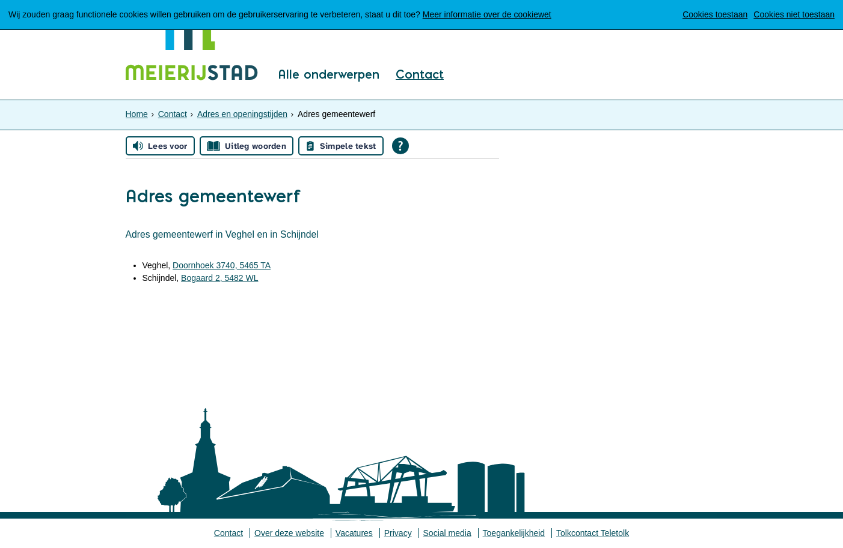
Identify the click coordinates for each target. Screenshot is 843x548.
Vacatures (354, 533)
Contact (420, 75)
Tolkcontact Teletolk (592, 533)
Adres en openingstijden (242, 114)
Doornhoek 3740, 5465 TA (222, 265)
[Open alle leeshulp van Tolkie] (400, 145)
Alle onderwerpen (328, 75)
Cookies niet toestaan (794, 14)
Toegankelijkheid (514, 533)
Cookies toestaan (714, 14)
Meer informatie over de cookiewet (487, 14)
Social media (447, 533)
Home (137, 114)
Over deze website (289, 533)
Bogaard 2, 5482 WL (219, 278)
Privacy (398, 533)
